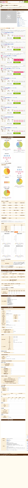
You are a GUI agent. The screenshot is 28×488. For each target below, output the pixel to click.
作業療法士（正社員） (19, 18)
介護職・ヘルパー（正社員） (20, 19)
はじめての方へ (1, 454)
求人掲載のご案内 (10, 454)
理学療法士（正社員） (19, 17)
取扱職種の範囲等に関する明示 (14, 454)
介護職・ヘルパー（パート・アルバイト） (22, 20)
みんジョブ (1, 453)
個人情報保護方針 (6, 454)
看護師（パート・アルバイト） (20, 21)
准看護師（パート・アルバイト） (21, 22)
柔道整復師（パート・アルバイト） (21, 26)
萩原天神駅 (8, 440)
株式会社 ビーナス (4, 453)
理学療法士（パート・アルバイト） (21, 23)
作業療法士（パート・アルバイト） (21, 24)
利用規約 (4, 454)
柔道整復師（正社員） (19, 25)
